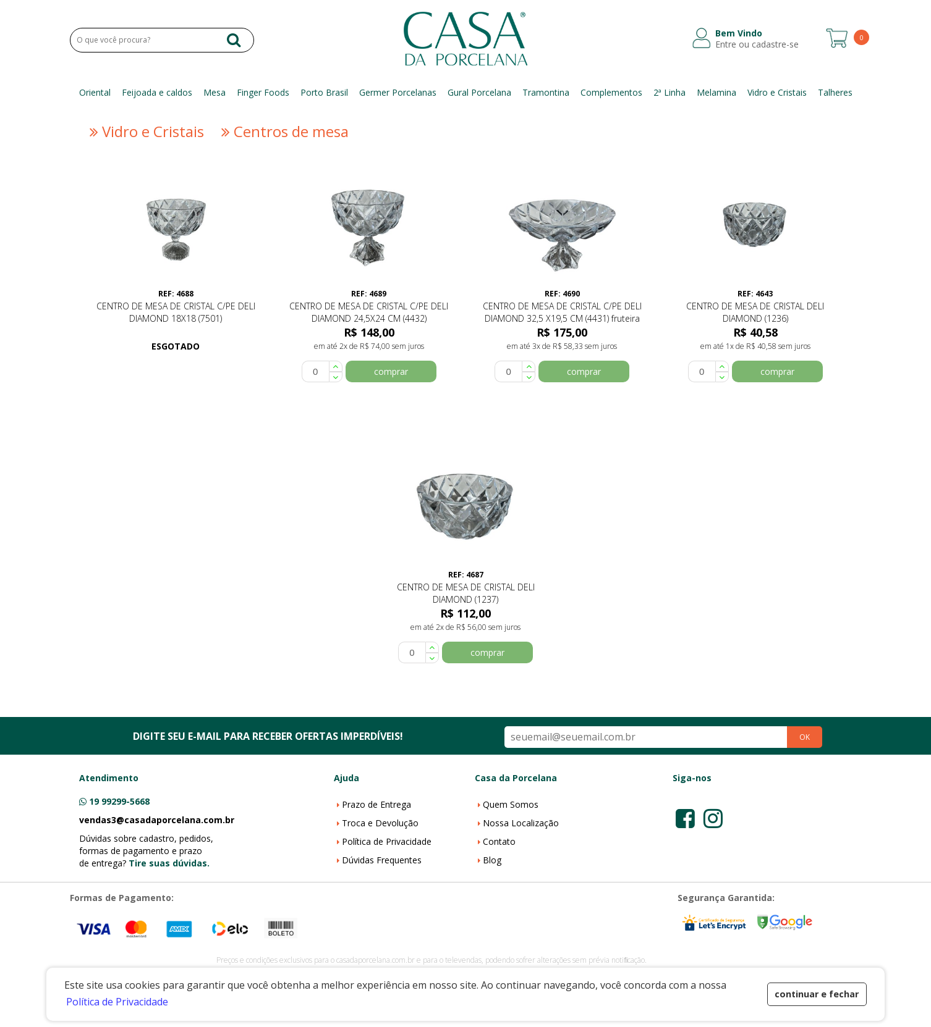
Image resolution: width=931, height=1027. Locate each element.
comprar (391, 371)
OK (804, 737)
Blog (492, 860)
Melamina (716, 92)
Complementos (611, 92)
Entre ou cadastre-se (757, 44)
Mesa (214, 92)
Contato (499, 841)
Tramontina (545, 92)
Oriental (95, 92)
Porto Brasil (324, 92)
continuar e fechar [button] (817, 994)
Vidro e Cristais (777, 92)
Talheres (835, 92)
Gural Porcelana (479, 92)
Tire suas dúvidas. (169, 863)
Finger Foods (263, 92)
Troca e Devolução (380, 823)
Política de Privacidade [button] (117, 1001)
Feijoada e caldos (157, 92)
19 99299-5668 (119, 801)
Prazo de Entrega (376, 804)
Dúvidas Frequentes (382, 860)
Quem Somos (510, 804)
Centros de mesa (283, 132)
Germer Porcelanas (397, 92)
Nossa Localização (521, 823)
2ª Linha (669, 92)
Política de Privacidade (386, 841)
